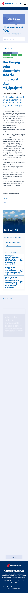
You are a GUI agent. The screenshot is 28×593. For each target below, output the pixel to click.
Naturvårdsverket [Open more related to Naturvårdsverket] (7, 52)
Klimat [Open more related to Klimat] (12, 55)
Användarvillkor (5, 586)
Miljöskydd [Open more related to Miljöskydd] (5, 57)
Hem (2, 8)
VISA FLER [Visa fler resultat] (14, 557)
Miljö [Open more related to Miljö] (16, 55)
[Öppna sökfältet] (22, 4)
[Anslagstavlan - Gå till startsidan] (8, 3)
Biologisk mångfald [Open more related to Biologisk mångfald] (6, 55)
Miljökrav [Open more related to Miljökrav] (19, 55)
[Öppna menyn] (25, 4)
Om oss (13, 586)
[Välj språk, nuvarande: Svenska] (16, 4)
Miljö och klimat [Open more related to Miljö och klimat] (15, 52)
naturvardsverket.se (13, 243)
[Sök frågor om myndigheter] (15, 40)
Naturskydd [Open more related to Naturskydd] (10, 57)
